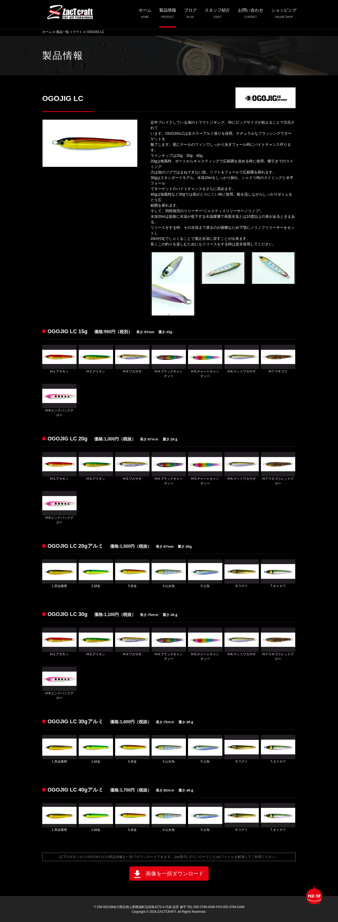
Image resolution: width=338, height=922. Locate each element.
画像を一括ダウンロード (169, 874)
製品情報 (167, 15)
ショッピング (284, 15)
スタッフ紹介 (217, 15)
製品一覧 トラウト (69, 32)
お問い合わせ (250, 15)
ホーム (145, 15)
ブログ (190, 15)
